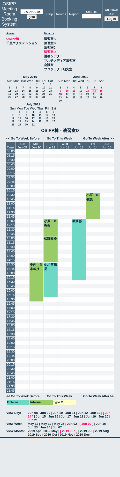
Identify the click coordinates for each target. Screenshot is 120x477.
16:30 (11, 299)
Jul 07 (57, 427)
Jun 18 (78, 416)
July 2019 (33, 104)
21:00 (11, 377)
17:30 (11, 316)
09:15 (11, 173)
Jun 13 (95, 413)
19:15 (11, 347)
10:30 (11, 195)
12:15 (11, 225)
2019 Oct (50, 434)
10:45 (11, 199)
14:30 (11, 264)
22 (30, 94)
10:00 (11, 186)
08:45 (11, 164)
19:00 (11, 343)
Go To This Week (59, 138)
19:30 (11, 351)
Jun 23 (33, 427)
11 (50, 87)
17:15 (11, 312)
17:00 (11, 308)
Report (74, 14)
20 (16, 94)
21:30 (11, 386)
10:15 (11, 190)
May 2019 (30, 77)
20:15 (11, 364)
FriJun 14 (93, 145)
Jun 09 (45, 413)
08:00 (11, 151)
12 (9, 90)
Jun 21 (33, 420)
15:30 (11, 282)
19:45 (11, 356)
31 (43, 97)
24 (43, 94)
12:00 (11, 221)
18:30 (11, 334)
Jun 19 (91, 416)
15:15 (11, 277)
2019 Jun (68, 431)
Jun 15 (41, 416)
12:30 (11, 229)
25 (50, 94)
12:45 (11, 234)
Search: (91, 12)
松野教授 (50, 238)
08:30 (11, 160)
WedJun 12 (64, 145)
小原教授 (92, 197)
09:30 (11, 177)
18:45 (11, 338)
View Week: (14, 424)
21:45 (11, 390)
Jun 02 (72, 424)
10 (43, 87)
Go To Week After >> (98, 138)
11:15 (11, 208)
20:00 (11, 360)
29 (30, 97)
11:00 (11, 203)
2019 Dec (83, 434)
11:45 (11, 216)
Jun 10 (58, 413)
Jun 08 (33, 413)
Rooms (61, 14)
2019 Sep (34, 434)
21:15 (11, 382)
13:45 (11, 251)
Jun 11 (70, 413)
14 (23, 90)
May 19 (46, 424)
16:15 (11, 295)
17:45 (11, 321)
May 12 (33, 424)
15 (30, 90)
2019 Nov (67, 434)
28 (23, 97)
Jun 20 (103, 416)
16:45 (11, 303)
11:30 (11, 212)
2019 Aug (102, 431)
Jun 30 (45, 427)
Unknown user (111, 11)
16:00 (11, 290)
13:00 (11, 238)
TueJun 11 (50, 145)
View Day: (13, 413)
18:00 (11, 325)
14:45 (11, 269)
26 (9, 97)
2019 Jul (86, 431)
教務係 (77, 221)
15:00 (11, 273)
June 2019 (80, 77)
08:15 (11, 155)
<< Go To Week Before (23, 138)
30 (37, 97)
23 (37, 94)
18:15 (11, 329)
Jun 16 (53, 416)
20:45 (11, 373)
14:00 (11, 255)
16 (37, 90)
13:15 (11, 242)
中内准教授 (36, 267)
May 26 (59, 424)
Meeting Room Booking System (9, 17)
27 (16, 97)
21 (23, 94)
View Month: (15, 431)
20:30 (11, 369)
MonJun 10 (36, 145)
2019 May (51, 431)
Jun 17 (66, 416)
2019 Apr (34, 431)
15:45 (11, 286)
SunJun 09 (22, 145)
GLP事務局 (50, 267)
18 (50, 90)
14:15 (11, 260)
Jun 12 (83, 413)
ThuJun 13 (78, 145)
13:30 (11, 247)
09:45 (11, 181)
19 (9, 94)
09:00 (11, 168)
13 (16, 90)
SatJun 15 (107, 145)
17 (43, 90)
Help (49, 14)
